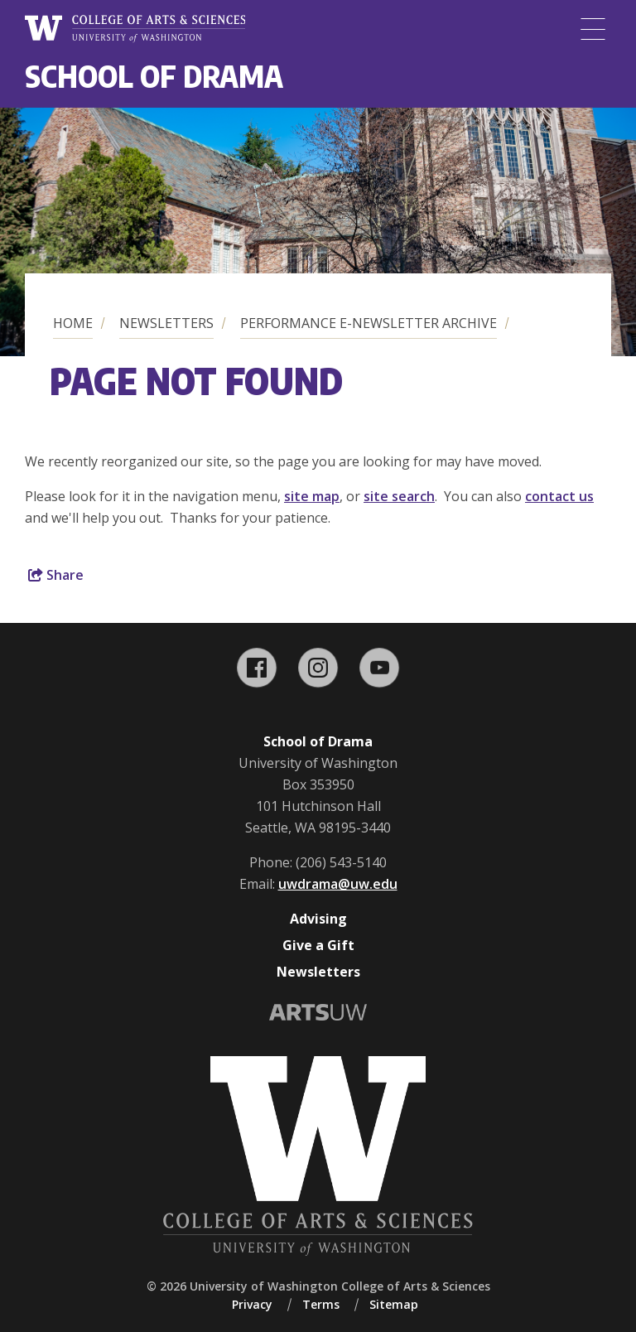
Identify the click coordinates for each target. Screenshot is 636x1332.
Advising (318, 919)
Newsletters (166, 323)
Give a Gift (318, 945)
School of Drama (154, 75)
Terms (321, 1304)
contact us (559, 496)
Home (73, 323)
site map (312, 496)
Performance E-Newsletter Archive (368, 323)
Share (56, 575)
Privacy (252, 1304)
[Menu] (593, 29)
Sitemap (393, 1304)
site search (399, 496)
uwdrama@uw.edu (338, 884)
